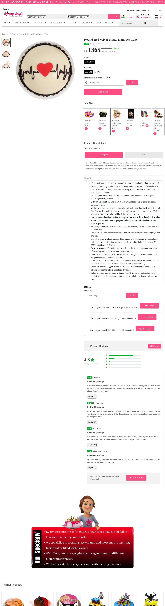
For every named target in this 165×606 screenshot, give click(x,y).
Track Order (159, 10)
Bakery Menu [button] (21, 23)
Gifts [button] (72, 23)
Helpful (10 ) (92, 445)
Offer (150, 10)
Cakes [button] (6, 23)
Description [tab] (104, 155)
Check (132, 82)
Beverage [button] (85, 23)
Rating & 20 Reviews (94, 44)
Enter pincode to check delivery (97, 78)
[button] (126, 16)
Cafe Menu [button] (39, 23)
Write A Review (136, 478)
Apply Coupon (149, 306)
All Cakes (12, 34)
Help (144, 10)
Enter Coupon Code (92, 290)
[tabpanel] (123, 165)
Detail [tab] (144, 155)
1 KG (97, 72)
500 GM (88, 72)
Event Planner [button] (104, 23)
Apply (132, 295)
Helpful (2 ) (92, 396)
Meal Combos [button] (57, 23)
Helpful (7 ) (92, 468)
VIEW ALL (154, 346)
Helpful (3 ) (92, 422)
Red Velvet (89, 62)
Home (4, 34)
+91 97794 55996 (133, 10)
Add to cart (103, 92)
